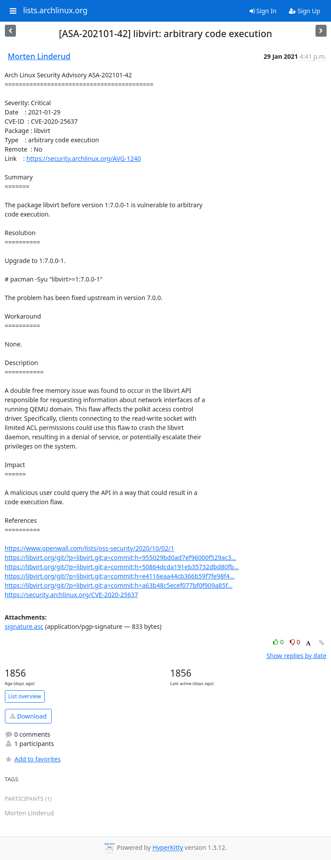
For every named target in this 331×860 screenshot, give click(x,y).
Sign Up (304, 11)
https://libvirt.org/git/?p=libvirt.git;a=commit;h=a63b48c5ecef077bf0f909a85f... (119, 585)
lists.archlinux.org (55, 10)
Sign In (263, 11)
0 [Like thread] (279, 642)
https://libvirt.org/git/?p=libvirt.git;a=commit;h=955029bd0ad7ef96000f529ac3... (121, 557)
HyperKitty (167, 848)
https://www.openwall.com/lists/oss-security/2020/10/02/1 (89, 548)
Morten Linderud (39, 56)
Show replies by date (296, 655)
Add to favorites (33, 759)
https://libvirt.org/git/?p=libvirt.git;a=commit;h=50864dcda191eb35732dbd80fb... (122, 567)
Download (28, 716)
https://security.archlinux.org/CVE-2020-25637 (71, 594)
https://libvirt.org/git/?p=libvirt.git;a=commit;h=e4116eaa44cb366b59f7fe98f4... (120, 576)
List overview (24, 696)
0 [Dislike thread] (295, 642)
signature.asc (24, 626)
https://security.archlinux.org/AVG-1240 (84, 158)
